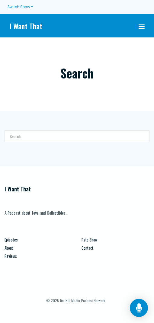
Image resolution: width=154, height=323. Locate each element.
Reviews (11, 256)
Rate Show (90, 240)
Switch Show (19, 6)
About (9, 248)
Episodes (11, 240)
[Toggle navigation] (142, 26)
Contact (87, 248)
